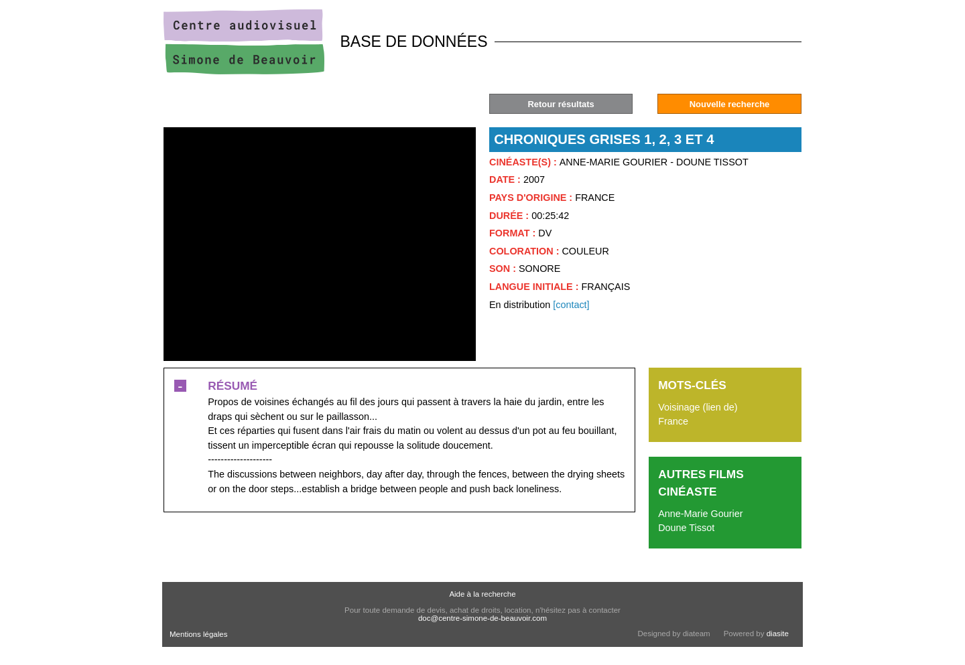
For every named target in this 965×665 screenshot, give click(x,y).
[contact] (571, 304)
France (673, 421)
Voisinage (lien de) (697, 407)
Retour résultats (560, 104)
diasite (778, 634)
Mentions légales (198, 634)
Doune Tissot (686, 527)
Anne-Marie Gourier (700, 513)
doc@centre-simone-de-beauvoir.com (482, 618)
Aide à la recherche (482, 594)
